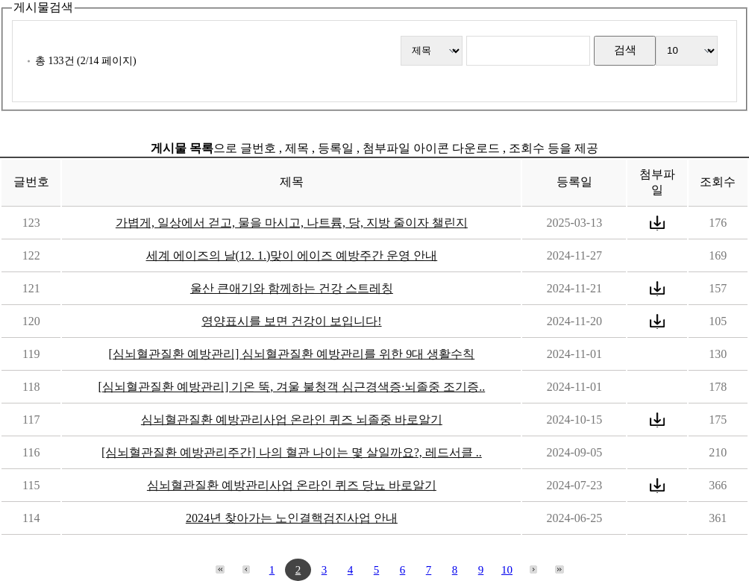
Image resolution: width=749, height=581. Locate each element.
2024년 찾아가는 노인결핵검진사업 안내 (292, 518)
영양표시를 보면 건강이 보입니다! (291, 321)
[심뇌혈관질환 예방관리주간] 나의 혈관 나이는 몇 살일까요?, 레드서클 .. (291, 452)
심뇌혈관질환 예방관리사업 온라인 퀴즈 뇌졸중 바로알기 (291, 419)
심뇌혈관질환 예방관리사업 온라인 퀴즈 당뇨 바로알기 (291, 485)
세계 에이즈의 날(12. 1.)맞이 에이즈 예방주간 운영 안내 (292, 255)
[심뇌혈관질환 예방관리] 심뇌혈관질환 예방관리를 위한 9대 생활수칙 (292, 354)
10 (507, 570)
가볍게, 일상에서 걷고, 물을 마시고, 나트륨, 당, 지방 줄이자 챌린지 (292, 222)
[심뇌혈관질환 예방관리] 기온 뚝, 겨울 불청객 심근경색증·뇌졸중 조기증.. (292, 386)
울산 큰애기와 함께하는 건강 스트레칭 (291, 288)
